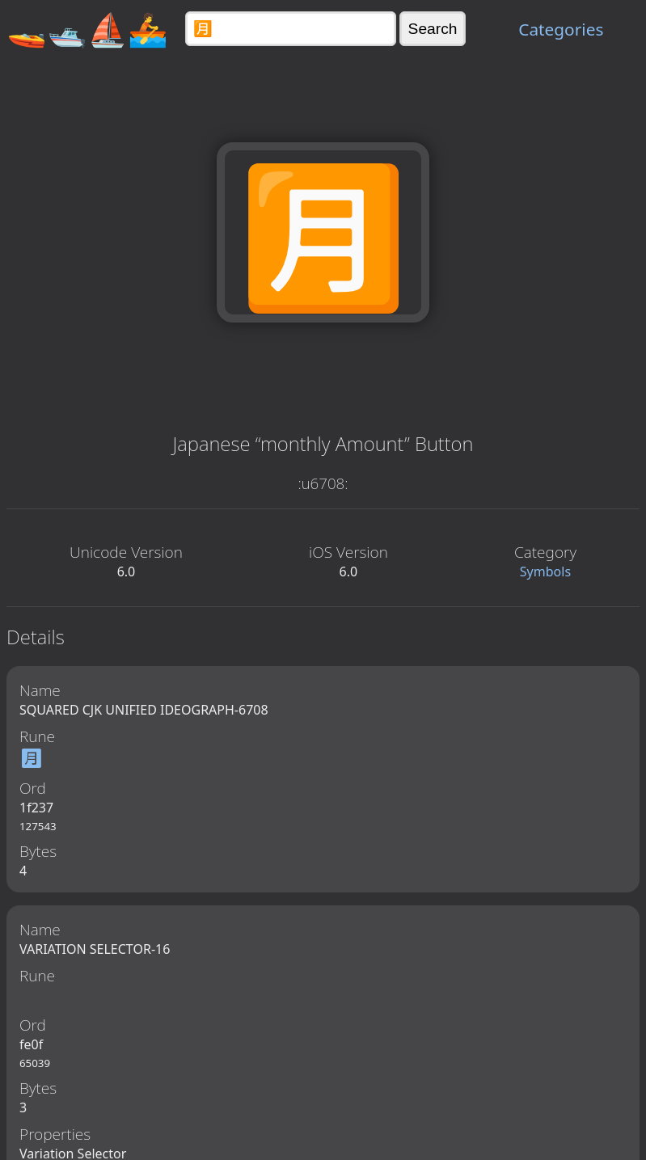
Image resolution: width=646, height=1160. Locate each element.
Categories (560, 29)
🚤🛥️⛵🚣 (87, 28)
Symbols (545, 571)
